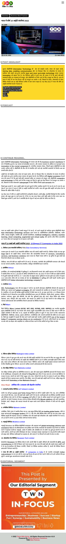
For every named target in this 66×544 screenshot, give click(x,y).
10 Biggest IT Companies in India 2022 (46, 244)
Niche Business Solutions (37, 538)
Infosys (11, 268)
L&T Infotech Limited (26, 389)
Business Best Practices (19, 15)
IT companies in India (34, 452)
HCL (10, 284)
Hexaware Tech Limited (25, 438)
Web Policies (35, 540)
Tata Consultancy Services (36, 248)
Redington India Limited (25, 354)
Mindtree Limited (18, 422)
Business (5, 15)
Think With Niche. (23, 536)
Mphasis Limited (19, 407)
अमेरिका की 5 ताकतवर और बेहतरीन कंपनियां (26, 385)
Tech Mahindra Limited (22, 368)
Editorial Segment (13, 461)
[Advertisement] (33, 214)
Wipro (8, 304)
